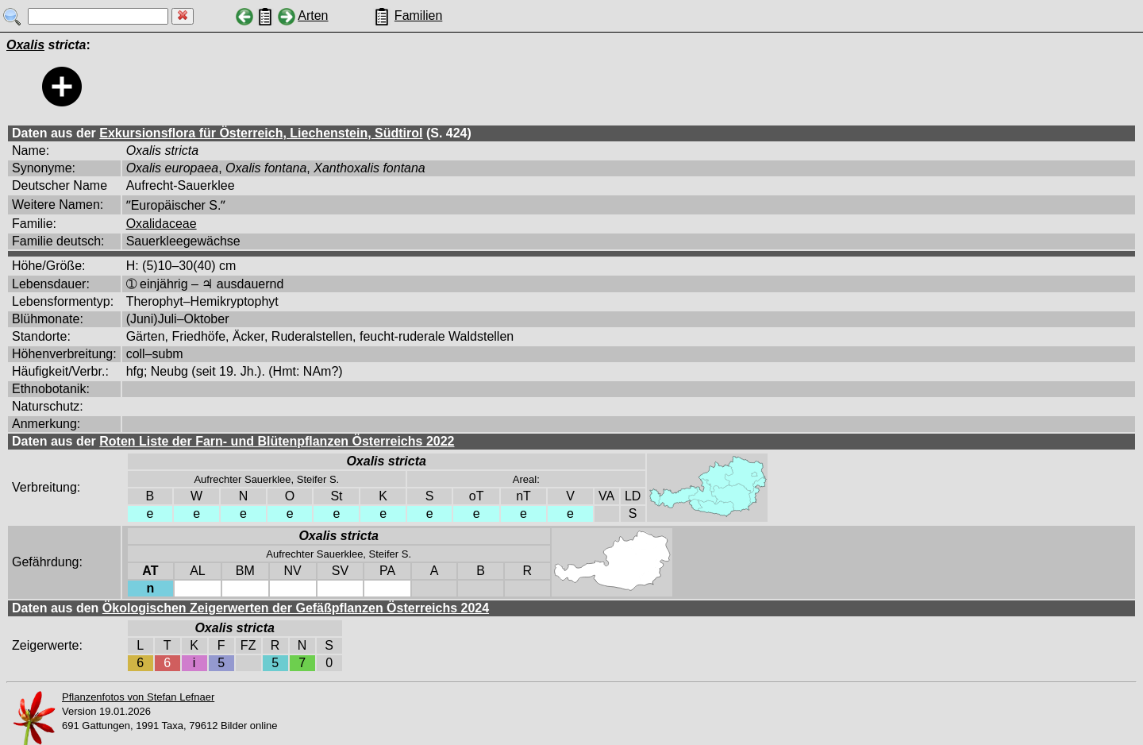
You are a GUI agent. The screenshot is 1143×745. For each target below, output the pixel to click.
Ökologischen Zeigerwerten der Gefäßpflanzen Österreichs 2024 (295, 608)
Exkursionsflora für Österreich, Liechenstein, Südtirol (260, 133)
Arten (313, 15)
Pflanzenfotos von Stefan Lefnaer (138, 697)
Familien (418, 15)
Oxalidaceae (161, 223)
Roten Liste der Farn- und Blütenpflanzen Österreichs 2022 (276, 441)
